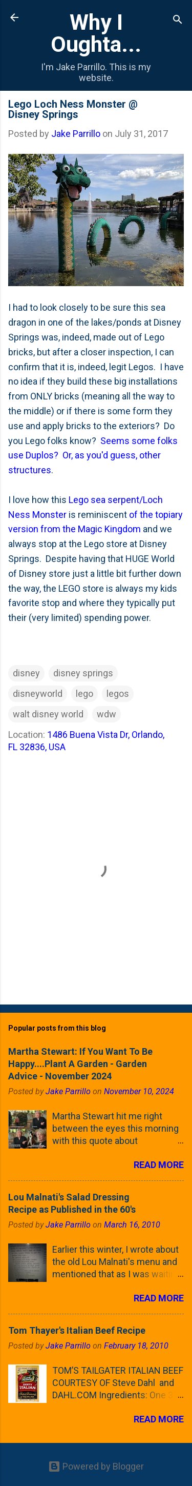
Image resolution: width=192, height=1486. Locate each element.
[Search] (178, 20)
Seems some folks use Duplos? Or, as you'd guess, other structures (93, 455)
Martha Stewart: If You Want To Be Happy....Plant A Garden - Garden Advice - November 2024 (80, 1063)
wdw (106, 714)
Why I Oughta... (96, 33)
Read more (159, 1164)
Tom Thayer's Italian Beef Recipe (76, 1330)
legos (117, 693)
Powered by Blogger (96, 1466)
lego (84, 693)
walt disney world (48, 714)
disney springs (83, 673)
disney (26, 673)
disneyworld (37, 693)
